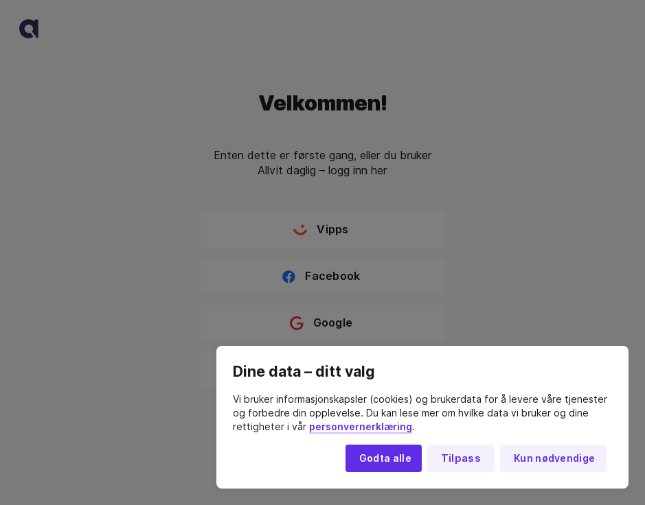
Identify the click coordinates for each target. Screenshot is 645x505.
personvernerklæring (360, 426)
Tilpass (461, 458)
